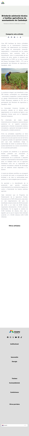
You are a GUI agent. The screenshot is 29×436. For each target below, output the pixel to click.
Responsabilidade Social (14, 12)
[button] (8, 37)
